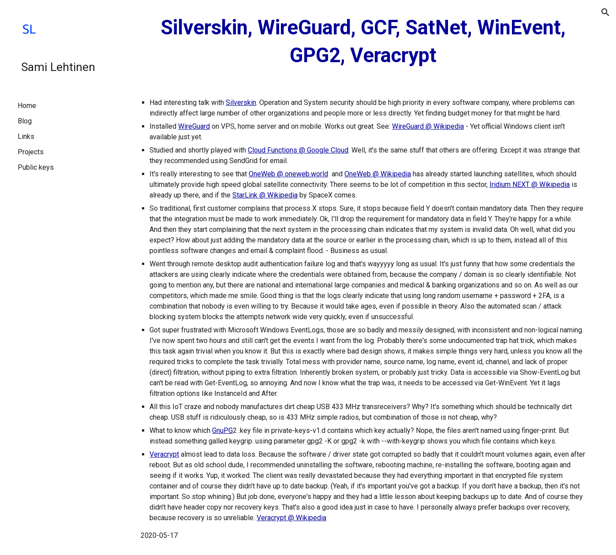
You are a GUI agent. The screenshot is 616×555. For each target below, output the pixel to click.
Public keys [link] (36, 167)
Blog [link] (25, 121)
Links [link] (26, 136)
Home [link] (27, 105)
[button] (605, 12)
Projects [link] (31, 152)
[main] (363, 42)
